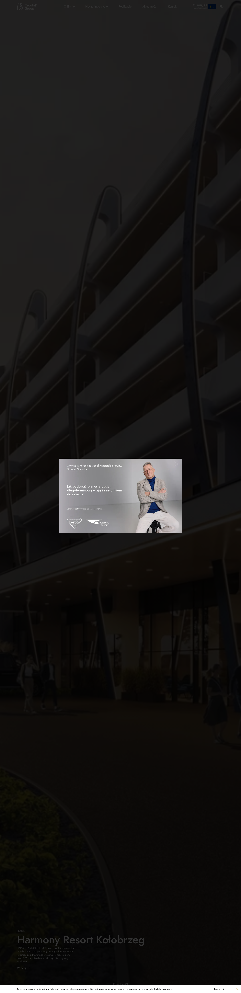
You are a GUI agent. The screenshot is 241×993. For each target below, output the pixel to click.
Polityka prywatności (163, 989)
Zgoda (217, 989)
